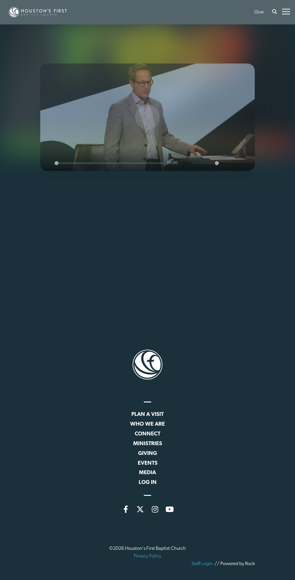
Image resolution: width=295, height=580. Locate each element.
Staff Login (201, 563)
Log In (148, 482)
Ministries (147, 444)
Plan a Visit (147, 414)
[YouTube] (169, 509)
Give (259, 12)
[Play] (147, 126)
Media (147, 473)
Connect (147, 434)
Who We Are (147, 424)
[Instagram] (155, 509)
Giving (147, 453)
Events (148, 463)
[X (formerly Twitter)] (140, 509)
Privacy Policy (147, 556)
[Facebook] (125, 509)
